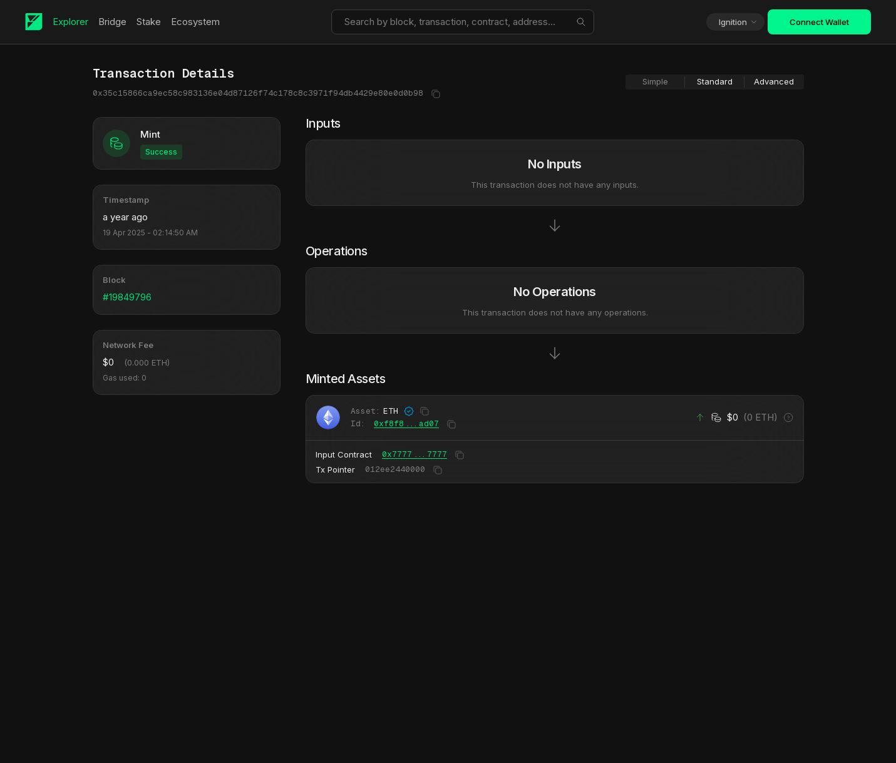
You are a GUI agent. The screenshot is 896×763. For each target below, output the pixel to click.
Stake (151, 22)
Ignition (738, 22)
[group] (715, 82)
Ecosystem (197, 22)
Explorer (73, 22)
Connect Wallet (819, 22)
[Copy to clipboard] (434, 94)
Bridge (115, 22)
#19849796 (127, 297)
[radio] (655, 82)
